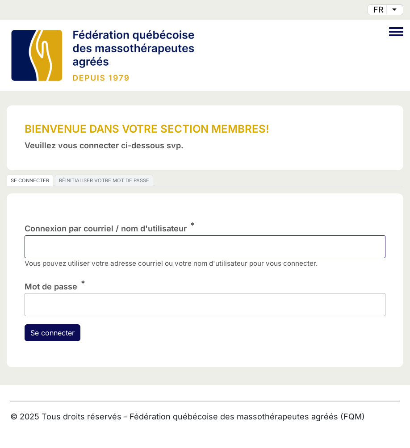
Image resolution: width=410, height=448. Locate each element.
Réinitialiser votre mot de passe (104, 180)
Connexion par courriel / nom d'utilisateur (106, 228)
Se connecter (30, 180)
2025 (29, 416)
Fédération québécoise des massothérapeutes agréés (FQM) (247, 416)
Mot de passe (51, 286)
